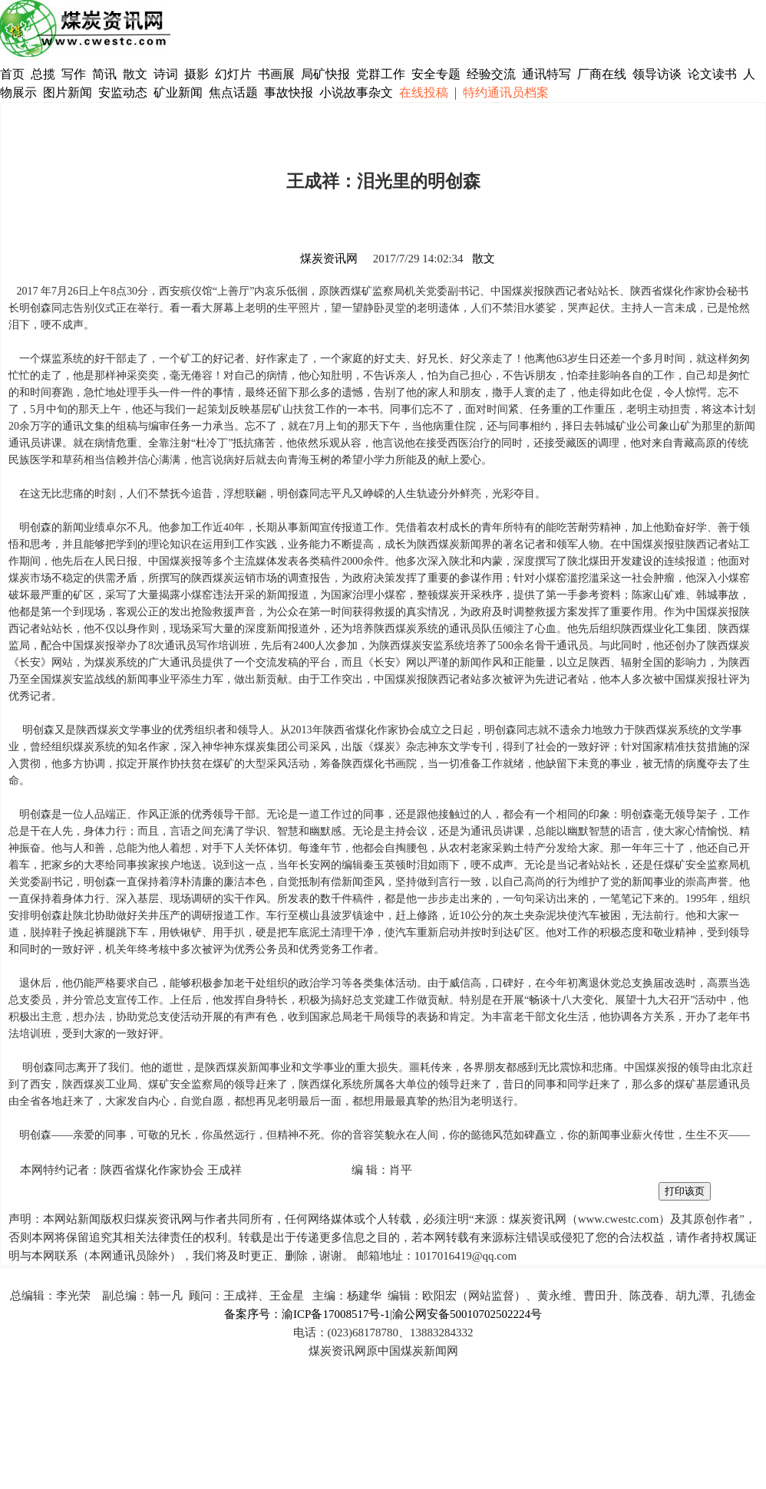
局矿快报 (325, 74)
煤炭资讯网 (329, 258)
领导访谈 (657, 74)
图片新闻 (67, 92)
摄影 (198, 74)
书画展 (276, 74)
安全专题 (436, 74)
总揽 (43, 74)
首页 (12, 74)
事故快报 (288, 92)
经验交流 (491, 74)
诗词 (167, 74)
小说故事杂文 (356, 92)
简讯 (104, 74)
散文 (136, 74)
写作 (73, 74)
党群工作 (380, 74)
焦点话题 (233, 92)
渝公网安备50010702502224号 (467, 1314)
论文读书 (712, 74)
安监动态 (122, 92)
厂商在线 (601, 74)
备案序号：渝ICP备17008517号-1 (307, 1314)
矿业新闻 (178, 92)
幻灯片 (233, 74)
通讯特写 (546, 74)
